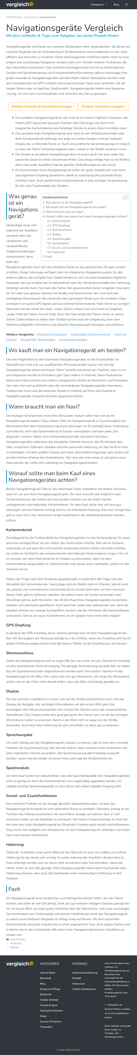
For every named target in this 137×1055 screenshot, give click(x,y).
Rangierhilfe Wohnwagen (37, 340)
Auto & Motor (30, 17)
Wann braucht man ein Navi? (64, 212)
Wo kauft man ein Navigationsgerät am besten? (76, 207)
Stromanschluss (62, 230)
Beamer (14, 947)
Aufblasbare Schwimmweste (90, 334)
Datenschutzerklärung (84, 972)
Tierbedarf (46, 1027)
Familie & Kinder (49, 1000)
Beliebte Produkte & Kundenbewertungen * (43, 106)
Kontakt (76, 978)
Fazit (49, 257)
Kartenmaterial (61, 221)
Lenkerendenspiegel (73, 340)
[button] (126, 4)
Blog (116, 4)
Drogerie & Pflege (50, 989)
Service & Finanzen (50, 1021)
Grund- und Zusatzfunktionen (70, 248)
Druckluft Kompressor (52, 334)
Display (56, 234)
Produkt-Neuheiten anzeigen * (103, 106)
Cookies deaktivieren (84, 989)
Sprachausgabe (61, 239)
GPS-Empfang (61, 225)
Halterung (58, 252)
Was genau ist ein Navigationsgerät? (69, 202)
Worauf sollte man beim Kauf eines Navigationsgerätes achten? (87, 216)
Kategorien (101, 4)
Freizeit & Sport (48, 1005)
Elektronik (45, 994)
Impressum (78, 983)
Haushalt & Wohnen (51, 1010)
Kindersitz (16, 943)
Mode (43, 1016)
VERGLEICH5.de (14, 17)
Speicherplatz (60, 243)
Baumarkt (45, 978)
